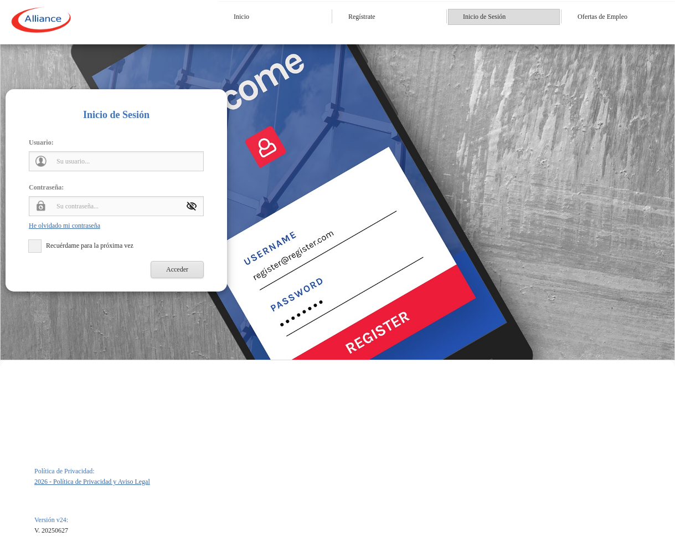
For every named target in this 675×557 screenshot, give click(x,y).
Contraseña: (46, 187)
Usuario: (41, 142)
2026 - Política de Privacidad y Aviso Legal (92, 482)
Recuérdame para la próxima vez (89, 245)
